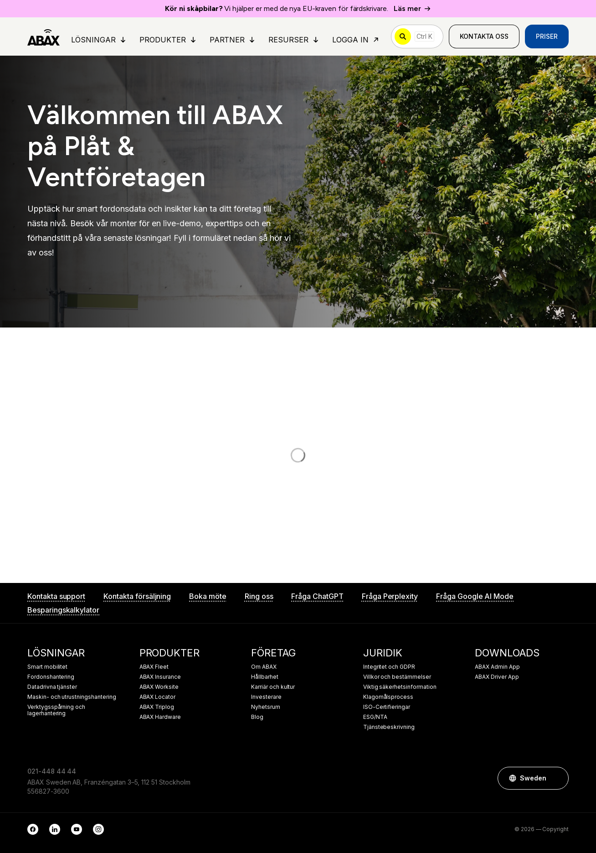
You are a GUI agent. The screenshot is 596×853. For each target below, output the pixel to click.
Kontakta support (56, 596)
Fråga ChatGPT (317, 596)
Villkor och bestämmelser (397, 677)
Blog (257, 717)
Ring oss (259, 596)
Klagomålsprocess (388, 697)
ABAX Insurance (160, 677)
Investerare (266, 697)
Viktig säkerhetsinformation (400, 687)
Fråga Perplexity (390, 596)
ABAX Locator (157, 697)
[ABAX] (43, 36)
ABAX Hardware (160, 717)
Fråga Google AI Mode (475, 596)
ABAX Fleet (154, 667)
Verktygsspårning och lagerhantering (56, 710)
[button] (557, 778)
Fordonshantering (50, 677)
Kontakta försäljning (137, 596)
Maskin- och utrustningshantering (71, 697)
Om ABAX (264, 667)
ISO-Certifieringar (386, 707)
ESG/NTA (375, 717)
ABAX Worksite (159, 687)
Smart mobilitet (47, 667)
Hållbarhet (264, 677)
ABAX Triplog (156, 707)
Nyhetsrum (265, 707)
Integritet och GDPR (389, 667)
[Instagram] (98, 829)
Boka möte (207, 596)
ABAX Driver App (497, 677)
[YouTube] (76, 829)
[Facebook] (32, 829)
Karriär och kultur (273, 687)
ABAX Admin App (497, 667)
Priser (547, 36)
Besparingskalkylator (63, 610)
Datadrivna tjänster (52, 687)
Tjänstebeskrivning (389, 727)
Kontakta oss (484, 36)
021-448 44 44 (51, 771)
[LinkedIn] (54, 829)
